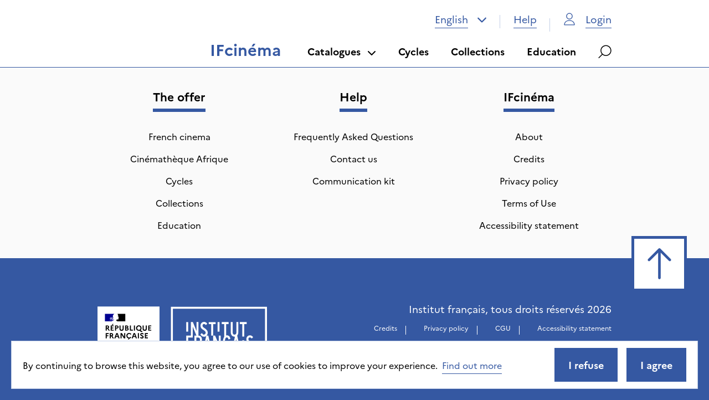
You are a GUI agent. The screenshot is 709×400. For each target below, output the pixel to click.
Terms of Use (529, 203)
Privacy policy (529, 181)
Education (551, 51)
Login (587, 19)
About (529, 136)
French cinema (179, 136)
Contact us (353, 158)
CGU (503, 327)
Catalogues (341, 51)
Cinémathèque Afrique (179, 158)
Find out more (472, 365)
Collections (478, 51)
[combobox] (461, 19)
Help (525, 19)
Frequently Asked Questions (353, 136)
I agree (656, 365)
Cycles (413, 51)
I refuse (586, 365)
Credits (528, 158)
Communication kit (353, 181)
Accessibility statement (529, 225)
